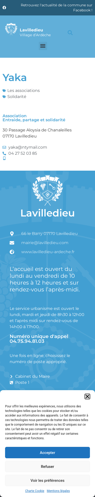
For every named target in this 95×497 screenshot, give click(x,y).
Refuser (47, 466)
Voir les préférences (48, 480)
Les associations (23, 90)
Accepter (47, 452)
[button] (87, 396)
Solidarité (16, 96)
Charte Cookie (34, 491)
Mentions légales (58, 491)
